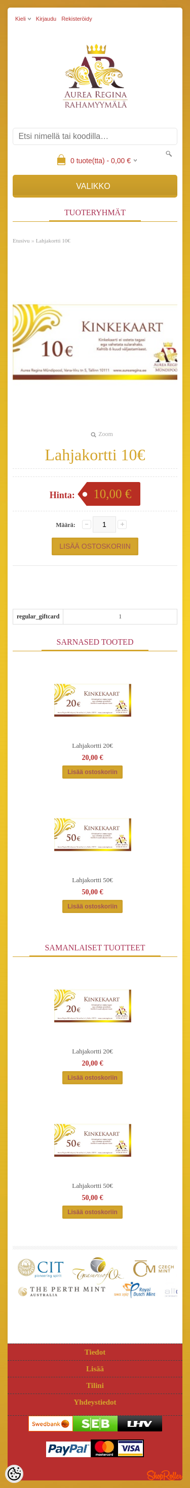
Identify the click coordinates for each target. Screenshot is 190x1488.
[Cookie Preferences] (14, 1474)
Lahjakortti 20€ (92, 745)
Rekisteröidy (76, 19)
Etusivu (21, 240)
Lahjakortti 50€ (92, 880)
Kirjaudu (46, 19)
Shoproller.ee (164, 1475)
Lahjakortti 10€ (53, 240)
